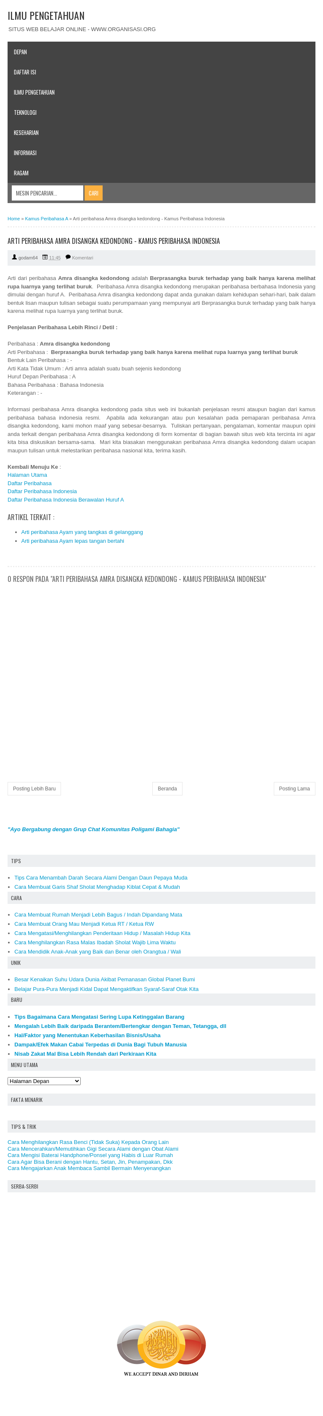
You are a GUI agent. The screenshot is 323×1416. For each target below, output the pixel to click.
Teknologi (25, 112)
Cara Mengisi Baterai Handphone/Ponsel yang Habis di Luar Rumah (90, 1155)
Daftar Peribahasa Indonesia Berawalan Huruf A (66, 500)
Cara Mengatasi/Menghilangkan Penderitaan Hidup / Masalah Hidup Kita (102, 933)
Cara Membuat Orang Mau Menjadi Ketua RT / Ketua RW (84, 924)
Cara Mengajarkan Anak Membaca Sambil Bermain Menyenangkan (89, 1168)
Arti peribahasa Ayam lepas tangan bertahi (72, 541)
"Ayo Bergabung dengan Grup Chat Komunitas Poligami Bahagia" (94, 829)
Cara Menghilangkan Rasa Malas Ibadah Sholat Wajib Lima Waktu (94, 942)
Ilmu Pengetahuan (34, 92)
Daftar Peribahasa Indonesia (42, 491)
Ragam (21, 173)
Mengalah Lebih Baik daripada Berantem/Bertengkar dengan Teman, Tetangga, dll (120, 1026)
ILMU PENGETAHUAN (46, 15)
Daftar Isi (25, 72)
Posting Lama (294, 789)
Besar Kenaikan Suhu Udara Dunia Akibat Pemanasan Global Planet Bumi (104, 979)
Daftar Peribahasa (30, 483)
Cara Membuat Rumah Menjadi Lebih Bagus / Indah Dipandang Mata (98, 914)
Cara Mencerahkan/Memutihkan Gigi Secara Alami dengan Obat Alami (93, 1149)
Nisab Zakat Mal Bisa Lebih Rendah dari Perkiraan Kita (85, 1054)
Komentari (82, 257)
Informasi (25, 152)
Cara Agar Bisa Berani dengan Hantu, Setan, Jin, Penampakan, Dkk (90, 1162)
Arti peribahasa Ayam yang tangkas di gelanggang (82, 532)
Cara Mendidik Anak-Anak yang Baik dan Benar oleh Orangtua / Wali (97, 951)
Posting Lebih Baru (34, 789)
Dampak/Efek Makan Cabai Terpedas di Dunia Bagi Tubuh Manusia (100, 1044)
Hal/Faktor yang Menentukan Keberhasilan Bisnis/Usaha (87, 1035)
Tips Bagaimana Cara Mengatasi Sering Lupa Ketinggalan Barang (99, 1017)
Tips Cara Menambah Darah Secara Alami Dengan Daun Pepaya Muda (100, 877)
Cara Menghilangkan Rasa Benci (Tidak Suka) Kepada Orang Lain (88, 1142)
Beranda (167, 789)
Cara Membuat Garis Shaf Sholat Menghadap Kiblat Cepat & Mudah (97, 887)
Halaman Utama (27, 475)
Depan (20, 52)
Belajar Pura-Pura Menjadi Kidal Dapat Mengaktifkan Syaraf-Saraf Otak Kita (106, 989)
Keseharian (26, 132)
